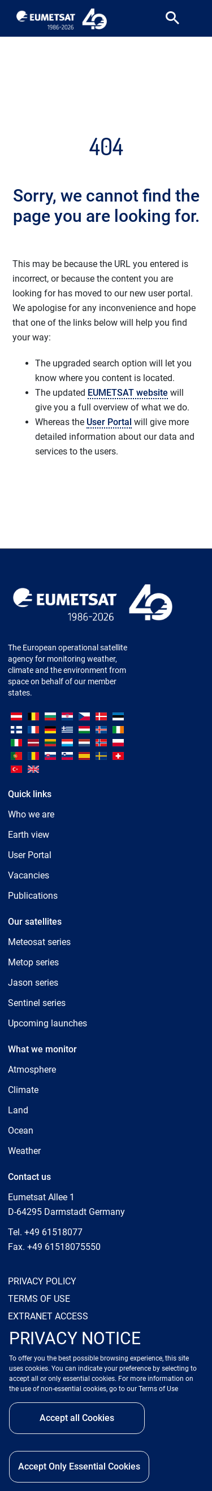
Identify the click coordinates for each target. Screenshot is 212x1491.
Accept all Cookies (77, 1418)
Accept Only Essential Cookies (79, 1466)
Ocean (20, 1130)
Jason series (33, 982)
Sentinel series (37, 1003)
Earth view (28, 834)
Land (18, 1110)
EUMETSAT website (128, 392)
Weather (24, 1150)
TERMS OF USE (39, 1298)
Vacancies (28, 875)
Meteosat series (39, 942)
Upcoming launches (47, 1023)
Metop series (33, 962)
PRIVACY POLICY (42, 1281)
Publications (33, 895)
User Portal (109, 422)
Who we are (31, 814)
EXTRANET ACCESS (48, 1316)
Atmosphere (32, 1069)
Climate (23, 1090)
